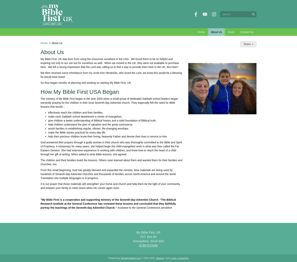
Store (231, 32)
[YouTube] (204, 14)
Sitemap (160, 258)
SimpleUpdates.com (131, 258)
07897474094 (148, 245)
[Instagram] (214, 14)
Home (201, 32)
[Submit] (253, 14)
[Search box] (238, 14)
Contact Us (246, 32)
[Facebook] (195, 14)
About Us (216, 32)
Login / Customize (180, 258)
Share (248, 44)
